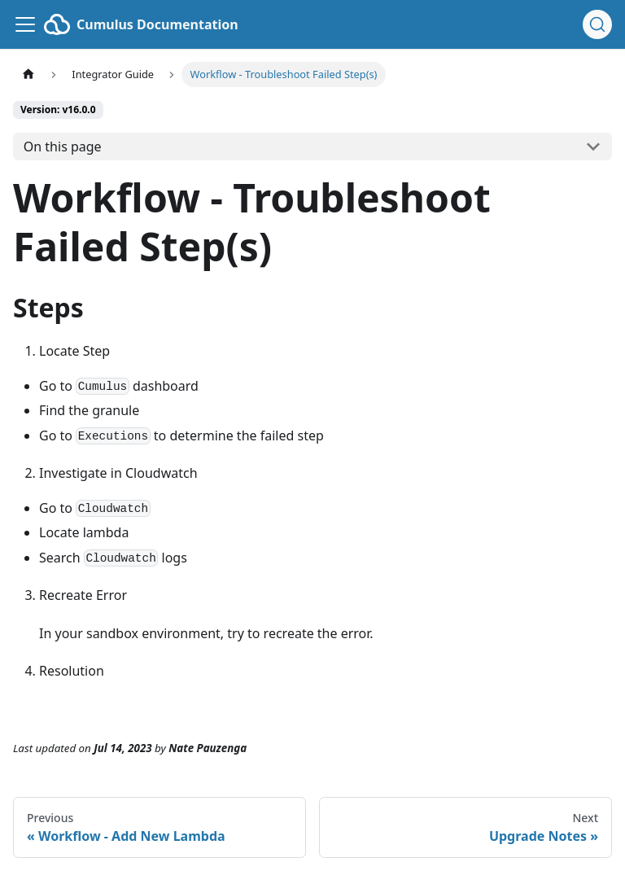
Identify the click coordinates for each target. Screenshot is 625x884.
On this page (63, 146)
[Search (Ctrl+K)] (597, 24)
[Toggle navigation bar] (25, 24)
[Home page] (28, 74)
